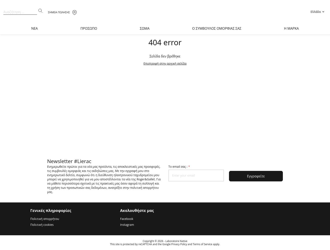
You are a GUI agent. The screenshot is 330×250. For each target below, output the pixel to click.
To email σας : (179, 167)
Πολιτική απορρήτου (44, 219)
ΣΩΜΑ (144, 28)
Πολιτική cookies (42, 225)
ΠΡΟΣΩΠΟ (88, 28)
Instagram (127, 225)
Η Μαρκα (291, 28)
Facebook (126, 219)
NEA (34, 28)
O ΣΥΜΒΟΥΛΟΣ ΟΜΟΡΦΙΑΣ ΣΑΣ (216, 28)
